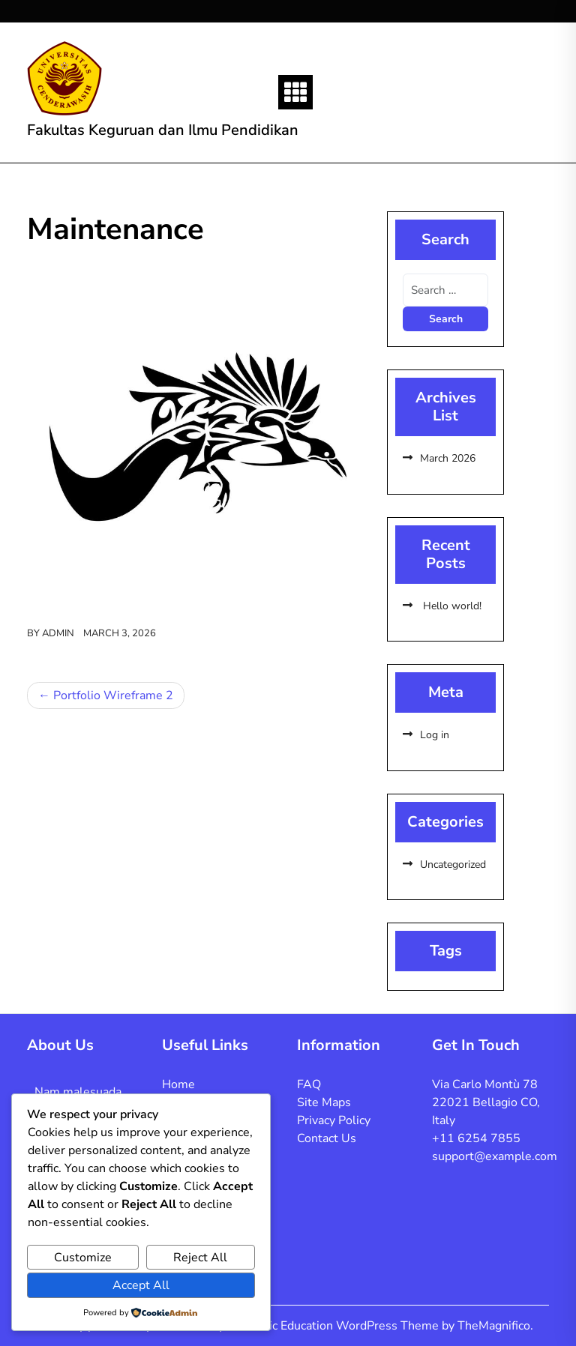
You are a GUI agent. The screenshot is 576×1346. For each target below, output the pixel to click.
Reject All (200, 1257)
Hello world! (451, 606)
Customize (83, 1257)
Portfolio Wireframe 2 (113, 695)
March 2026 (448, 458)
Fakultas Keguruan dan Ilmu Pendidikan (162, 130)
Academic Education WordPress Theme (333, 1326)
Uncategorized (453, 864)
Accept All (141, 1285)
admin (58, 633)
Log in (434, 735)
